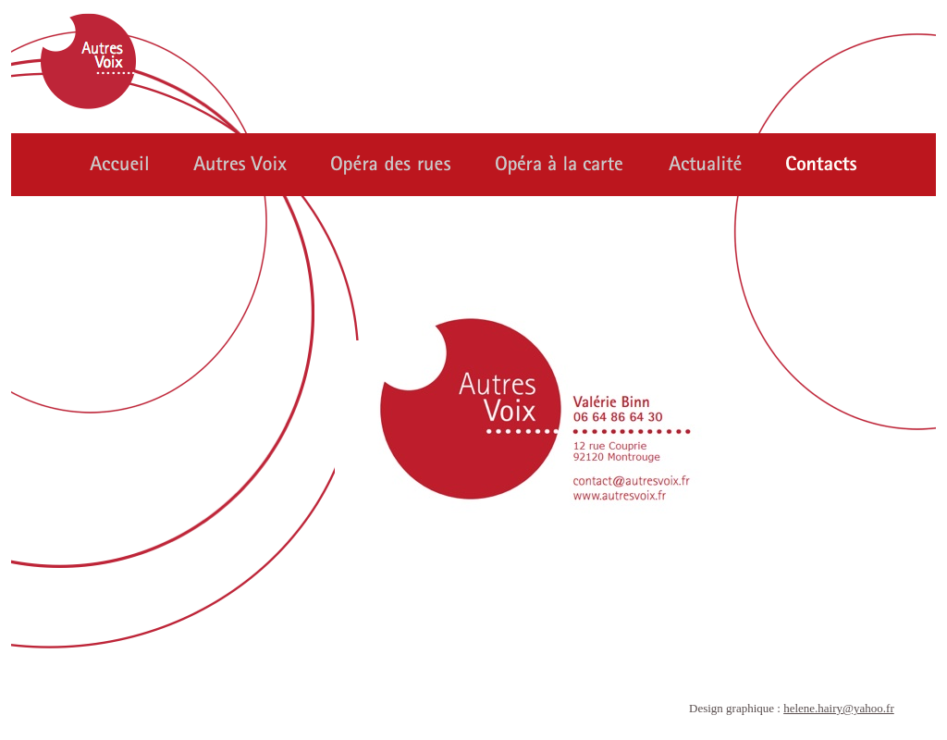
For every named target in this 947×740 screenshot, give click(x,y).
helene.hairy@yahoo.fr (838, 708)
